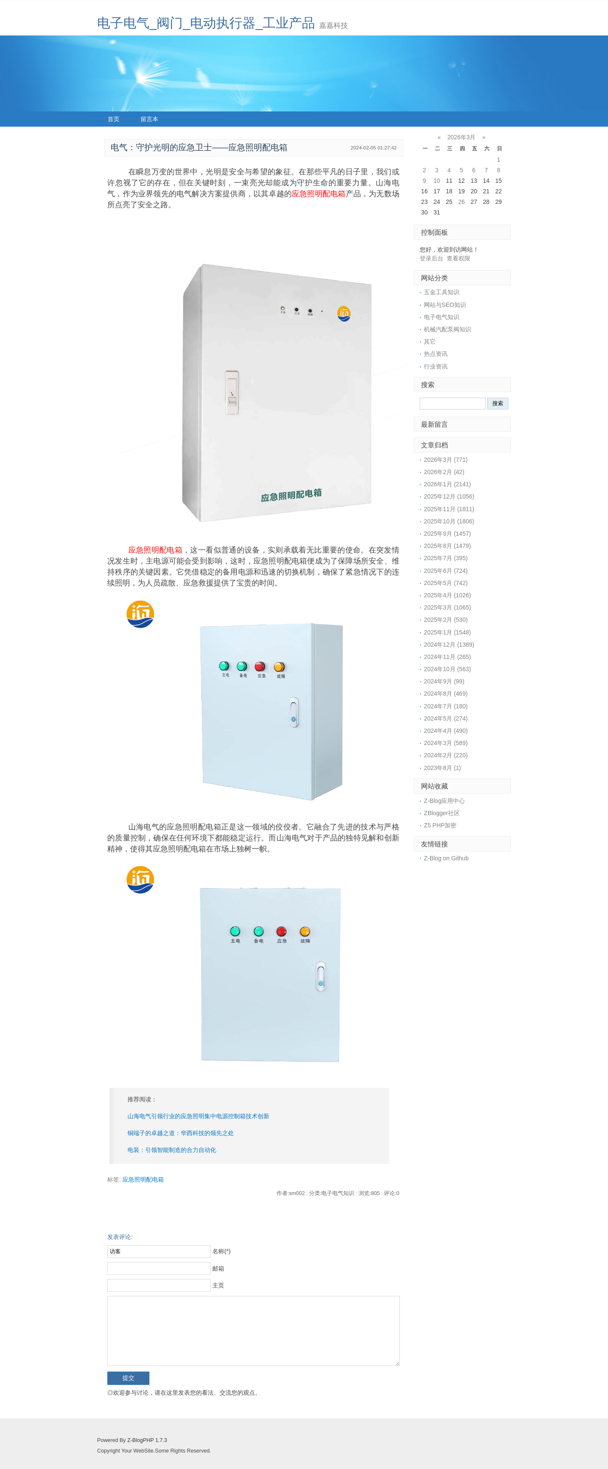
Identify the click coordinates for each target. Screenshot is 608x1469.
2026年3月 (462, 137)
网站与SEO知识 (445, 304)
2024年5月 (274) (446, 718)
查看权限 (458, 258)
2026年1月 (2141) (447, 484)
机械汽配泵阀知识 (447, 329)
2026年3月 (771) (446, 459)
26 (461, 201)
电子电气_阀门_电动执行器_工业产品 (206, 23)
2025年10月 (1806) (449, 521)
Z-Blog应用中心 (444, 800)
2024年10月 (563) (447, 669)
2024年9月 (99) (444, 681)
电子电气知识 (441, 317)
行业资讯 (436, 366)
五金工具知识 (441, 292)
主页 (218, 1285)
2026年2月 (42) (444, 472)
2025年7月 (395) (446, 558)
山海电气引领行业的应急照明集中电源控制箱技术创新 (198, 1116)
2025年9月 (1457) (447, 533)
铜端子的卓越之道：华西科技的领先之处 (181, 1133)
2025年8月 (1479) (447, 545)
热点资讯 (436, 353)
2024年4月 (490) (446, 730)
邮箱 (218, 1268)
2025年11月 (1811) (449, 509)
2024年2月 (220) (446, 755)
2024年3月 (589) (446, 743)
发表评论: (120, 1236)
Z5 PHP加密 (440, 825)
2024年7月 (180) (446, 706)
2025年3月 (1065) (447, 607)
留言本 (149, 119)
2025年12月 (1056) (449, 496)
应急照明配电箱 (318, 194)
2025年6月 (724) (446, 570)
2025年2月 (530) (446, 619)
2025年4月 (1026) (447, 595)
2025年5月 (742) (446, 583)
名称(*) (221, 1251)
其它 (430, 341)
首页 (113, 119)
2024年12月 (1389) (449, 644)
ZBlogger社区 (442, 813)
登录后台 (431, 258)
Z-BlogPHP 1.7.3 (147, 1440)
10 (437, 180)
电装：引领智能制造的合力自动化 (172, 1149)
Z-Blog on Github (446, 858)
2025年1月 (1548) (447, 632)
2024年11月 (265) (447, 656)
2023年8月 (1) (442, 767)
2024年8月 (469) (446, 693)
